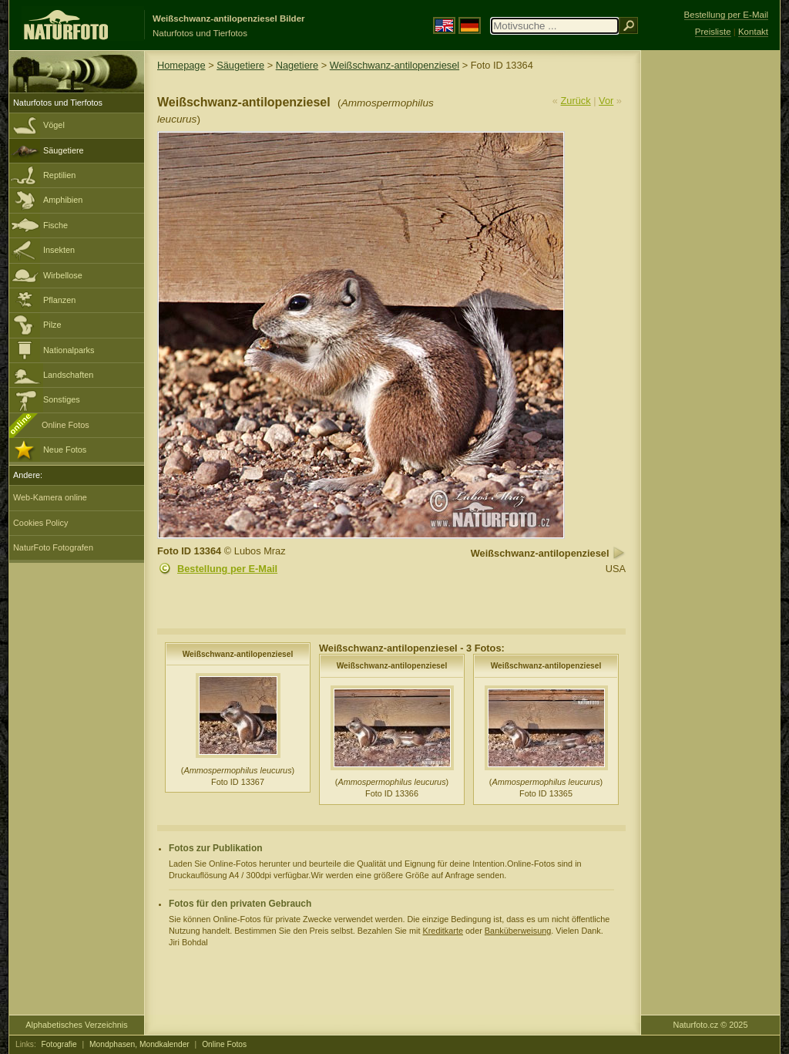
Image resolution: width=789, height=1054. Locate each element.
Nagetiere (297, 65)
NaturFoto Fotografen (53, 547)
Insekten (59, 249)
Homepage (181, 65)
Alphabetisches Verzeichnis (76, 1024)
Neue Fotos (64, 449)
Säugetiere (63, 150)
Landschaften (68, 374)
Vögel (54, 125)
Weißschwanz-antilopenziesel (394, 65)
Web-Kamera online (50, 497)
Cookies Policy (40, 522)
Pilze (52, 324)
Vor (606, 100)
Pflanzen (59, 300)
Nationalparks (69, 350)
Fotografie (59, 1044)
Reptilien (59, 175)
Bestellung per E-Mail (227, 568)
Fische (55, 225)
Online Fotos (65, 424)
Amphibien (62, 199)
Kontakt (753, 31)
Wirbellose (62, 275)
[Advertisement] (710, 297)
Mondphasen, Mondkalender (139, 1044)
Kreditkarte (442, 930)
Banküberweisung (518, 930)
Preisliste (713, 31)
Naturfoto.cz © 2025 (710, 1024)
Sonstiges (61, 399)
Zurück (576, 100)
